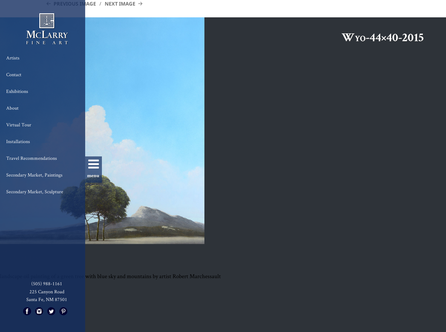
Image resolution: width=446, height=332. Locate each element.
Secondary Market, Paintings (34, 175)
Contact (13, 74)
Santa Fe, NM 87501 (46, 299)
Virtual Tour (18, 124)
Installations (18, 141)
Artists (13, 58)
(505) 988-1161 (46, 283)
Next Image (120, 3)
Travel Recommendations (31, 158)
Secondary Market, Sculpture (34, 191)
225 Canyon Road (46, 291)
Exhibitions (17, 91)
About (12, 108)
